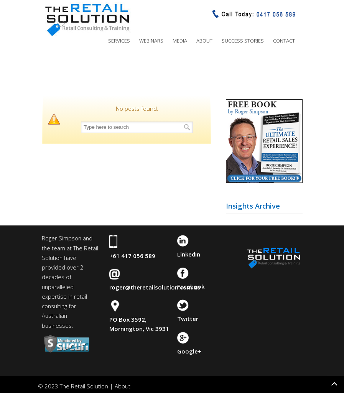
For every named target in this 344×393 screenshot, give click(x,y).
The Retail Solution (87, 19)
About (122, 386)
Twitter (187, 318)
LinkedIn (188, 254)
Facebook (190, 286)
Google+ (189, 351)
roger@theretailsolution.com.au (155, 287)
